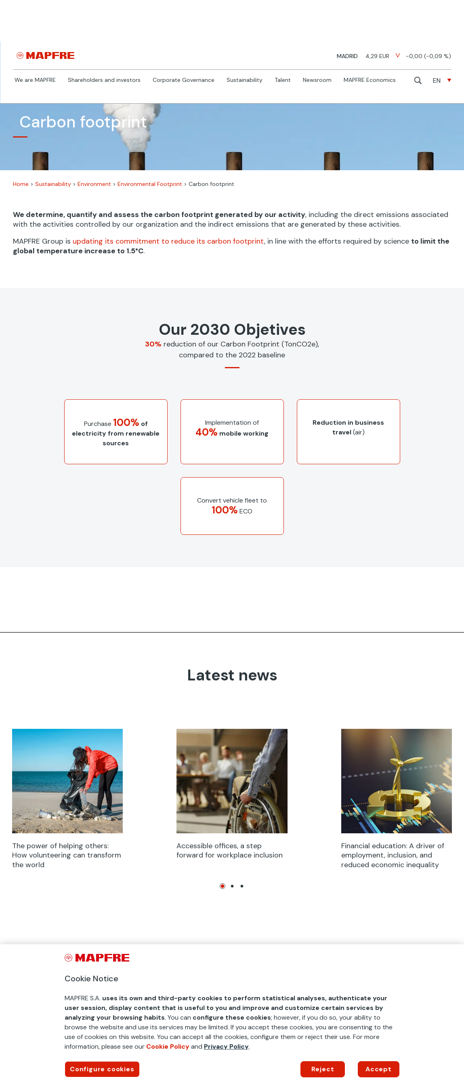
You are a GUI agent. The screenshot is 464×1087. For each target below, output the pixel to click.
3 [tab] (242, 886)
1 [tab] (222, 886)
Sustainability (244, 80)
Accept (378, 1069)
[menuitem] (442, 80)
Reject (322, 1069)
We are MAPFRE (35, 80)
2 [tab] (232, 886)
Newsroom (317, 80)
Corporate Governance (183, 80)
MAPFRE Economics (370, 80)
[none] (442, 80)
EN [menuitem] (437, 80)
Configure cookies (102, 1069)
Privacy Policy (226, 1046)
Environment (94, 184)
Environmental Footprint (150, 184)
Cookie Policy (167, 1046)
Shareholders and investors (104, 80)
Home (21, 184)
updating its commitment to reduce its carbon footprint (168, 241)
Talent (283, 80)
